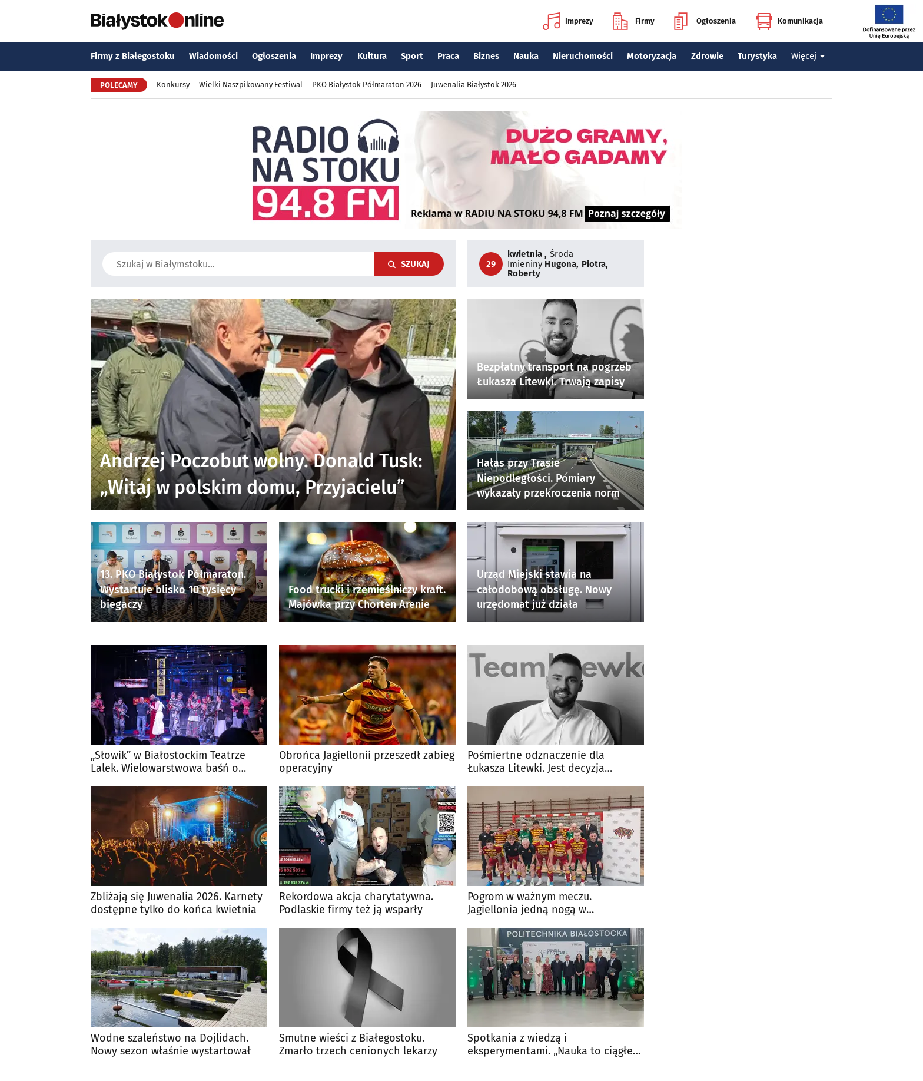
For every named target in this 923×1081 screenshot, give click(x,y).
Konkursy (173, 84)
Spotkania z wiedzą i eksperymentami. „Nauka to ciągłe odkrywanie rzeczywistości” (550, 1044)
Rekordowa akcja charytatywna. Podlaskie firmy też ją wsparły (356, 903)
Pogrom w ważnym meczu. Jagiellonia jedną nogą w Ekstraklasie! (529, 903)
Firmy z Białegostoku (133, 56)
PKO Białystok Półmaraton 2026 (366, 84)
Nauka (526, 56)
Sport (412, 56)
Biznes (486, 56)
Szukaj (409, 264)
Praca (448, 56)
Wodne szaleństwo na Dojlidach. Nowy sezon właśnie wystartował (171, 1044)
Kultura (372, 56)
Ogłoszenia (705, 21)
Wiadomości (213, 56)
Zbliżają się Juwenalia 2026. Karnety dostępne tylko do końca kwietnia (177, 903)
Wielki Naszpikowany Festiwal (251, 84)
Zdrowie (707, 56)
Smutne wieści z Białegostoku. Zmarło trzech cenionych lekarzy (358, 1044)
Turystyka (757, 56)
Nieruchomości (583, 56)
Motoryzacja (651, 56)
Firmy (634, 21)
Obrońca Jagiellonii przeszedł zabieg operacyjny (366, 762)
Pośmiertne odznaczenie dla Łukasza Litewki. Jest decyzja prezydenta (536, 762)
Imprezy (568, 21)
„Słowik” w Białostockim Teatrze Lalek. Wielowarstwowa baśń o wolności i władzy (168, 762)
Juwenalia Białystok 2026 (473, 84)
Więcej (808, 56)
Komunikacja (789, 21)
